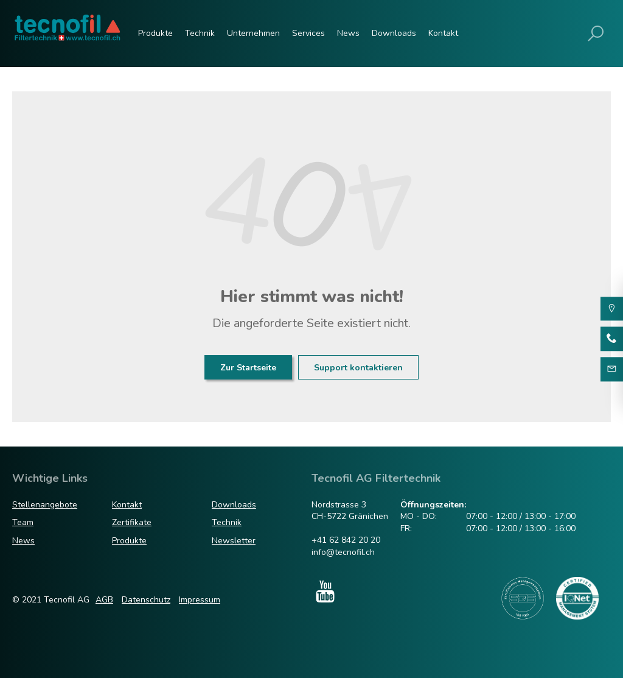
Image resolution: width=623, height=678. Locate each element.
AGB (104, 600)
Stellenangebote (44, 504)
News (348, 33)
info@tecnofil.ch (343, 552)
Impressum (199, 600)
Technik (200, 33)
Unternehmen (253, 33)
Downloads (394, 33)
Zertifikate (131, 522)
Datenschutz (146, 600)
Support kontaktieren (358, 367)
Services (308, 33)
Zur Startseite (248, 367)
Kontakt (443, 33)
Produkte (155, 33)
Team (22, 522)
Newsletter (234, 540)
